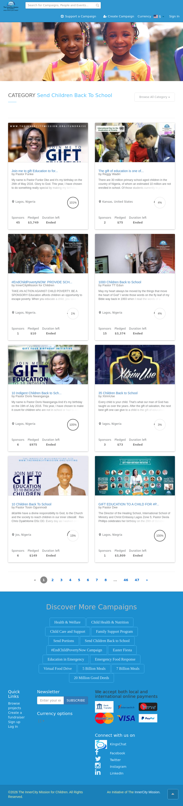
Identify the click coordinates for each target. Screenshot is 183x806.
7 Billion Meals (127, 669)
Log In (13, 726)
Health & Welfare (67, 622)
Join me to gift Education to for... (35, 171)
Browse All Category (154, 97)
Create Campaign (118, 16)
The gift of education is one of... (121, 171)
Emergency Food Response (115, 659)
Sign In (174, 16)
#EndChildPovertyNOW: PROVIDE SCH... (42, 282)
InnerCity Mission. (147, 792)
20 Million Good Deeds (91, 678)
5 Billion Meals (94, 669)
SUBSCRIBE (76, 700)
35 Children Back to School (118, 393)
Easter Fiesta (122, 650)
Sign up (14, 722)
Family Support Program (114, 631)
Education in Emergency (65, 659)
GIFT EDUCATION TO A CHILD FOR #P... (128, 504)
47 (137, 580)
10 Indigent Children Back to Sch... (37, 393)
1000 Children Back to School (119, 282)
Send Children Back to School (107, 641)
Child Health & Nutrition (110, 622)
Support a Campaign (78, 16)
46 (126, 580)
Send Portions (63, 641)
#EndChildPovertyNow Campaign (76, 650)
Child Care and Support (67, 631)
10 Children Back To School (31, 504)
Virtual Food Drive (58, 669)
